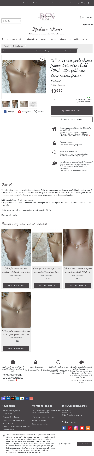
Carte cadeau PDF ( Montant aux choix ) (15, 426)
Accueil (6, 46)
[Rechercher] (20, 21)
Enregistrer (24, 111)
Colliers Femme (18, 46)
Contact (72, 3)
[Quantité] (55, 99)
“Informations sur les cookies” (20, 450)
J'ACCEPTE (84, 444)
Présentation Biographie (10, 411)
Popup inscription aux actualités (13, 420)
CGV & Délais (6, 414)
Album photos (7, 423)
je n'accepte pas (64, 444)
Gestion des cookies (39, 420)
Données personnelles (39, 424)
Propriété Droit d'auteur (10, 417)
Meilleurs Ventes (7, 430)
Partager (9, 111)
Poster (39, 111)
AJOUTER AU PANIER (71, 110)
